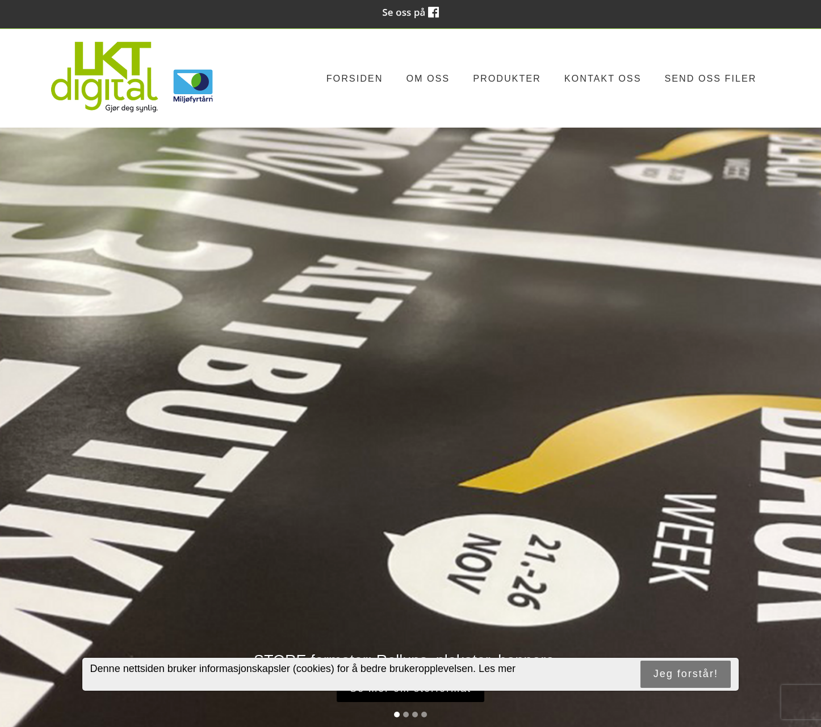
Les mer (497, 668)
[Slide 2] (406, 714)
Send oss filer (710, 78)
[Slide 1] (397, 714)
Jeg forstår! (686, 673)
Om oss (428, 78)
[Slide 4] (424, 714)
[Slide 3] (415, 714)
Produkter (507, 78)
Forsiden (354, 78)
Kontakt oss (603, 78)
